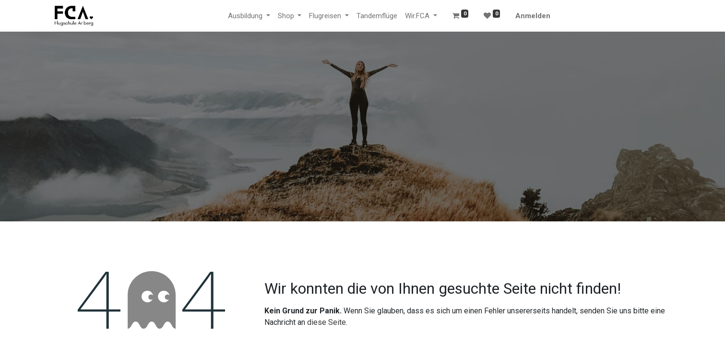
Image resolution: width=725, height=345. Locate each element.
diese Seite (326, 322)
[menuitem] (377, 16)
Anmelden (532, 16)
